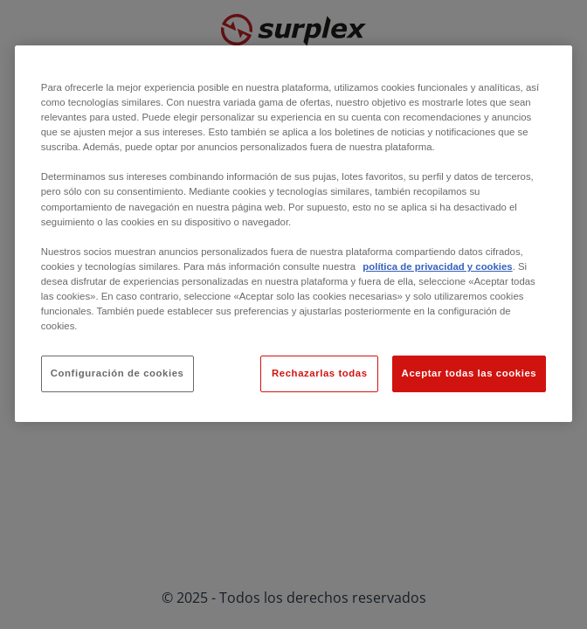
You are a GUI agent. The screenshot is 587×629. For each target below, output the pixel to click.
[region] (293, 233)
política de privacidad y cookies (437, 266)
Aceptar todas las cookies (469, 373)
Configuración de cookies (117, 373)
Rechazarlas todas (320, 373)
